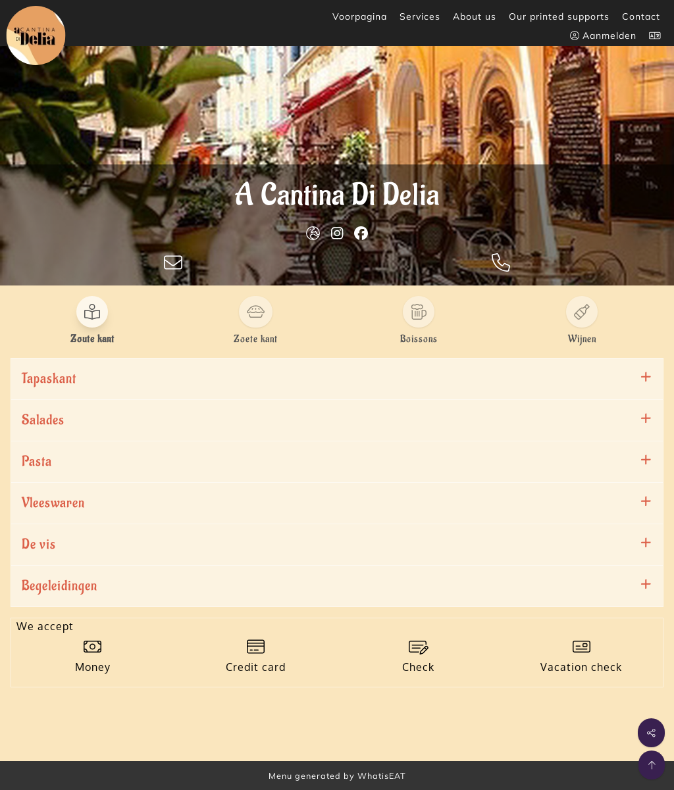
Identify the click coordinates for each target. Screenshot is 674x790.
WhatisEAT (381, 775)
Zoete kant (256, 339)
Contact (641, 16)
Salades (43, 420)
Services (420, 16)
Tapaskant (49, 378)
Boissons (419, 339)
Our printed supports (559, 16)
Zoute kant (92, 339)
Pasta (37, 461)
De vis (39, 544)
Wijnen (582, 339)
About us (474, 16)
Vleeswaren (53, 503)
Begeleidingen (59, 586)
